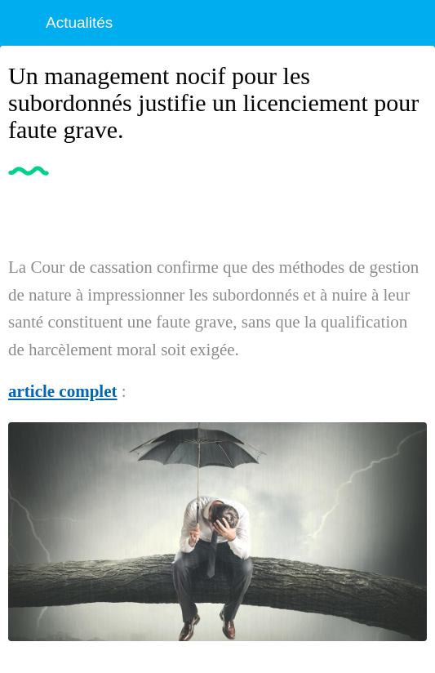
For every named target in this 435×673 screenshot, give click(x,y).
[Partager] (407, 213)
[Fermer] (23, 23)
